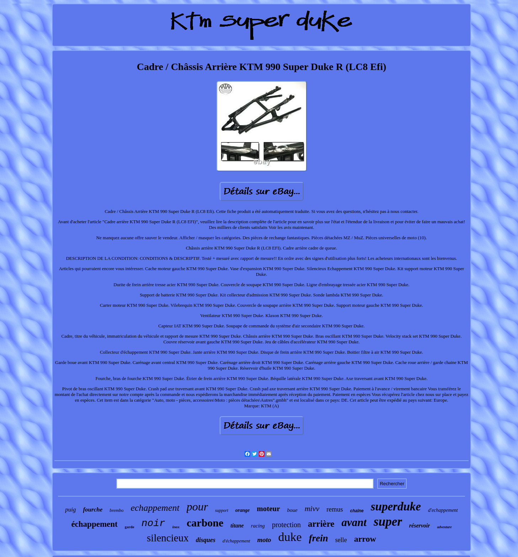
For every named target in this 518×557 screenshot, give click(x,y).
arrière (321, 524)
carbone (205, 523)
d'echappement (443, 510)
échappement (94, 524)
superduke (396, 506)
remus (334, 509)
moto (264, 539)
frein (318, 538)
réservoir (419, 526)
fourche (92, 509)
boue (292, 510)
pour (197, 506)
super (388, 522)
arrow (365, 538)
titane (237, 526)
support (221, 510)
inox (176, 527)
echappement (154, 508)
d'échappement (236, 540)
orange (242, 510)
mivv (312, 508)
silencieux (168, 537)
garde (129, 527)
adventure (444, 527)
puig (70, 509)
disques (205, 539)
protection (286, 525)
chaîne (357, 510)
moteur (268, 508)
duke (290, 536)
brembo (116, 510)
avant (354, 522)
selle (341, 539)
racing (258, 526)
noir (153, 523)
